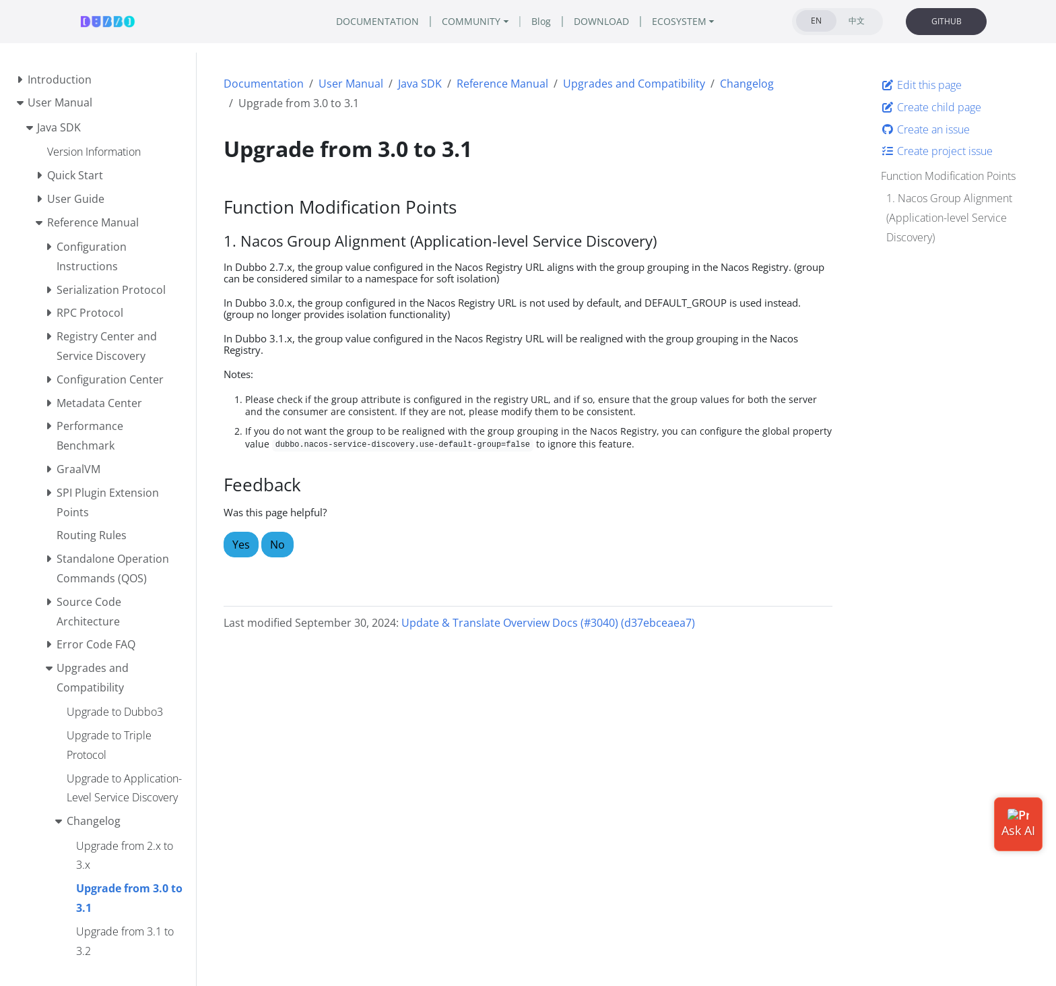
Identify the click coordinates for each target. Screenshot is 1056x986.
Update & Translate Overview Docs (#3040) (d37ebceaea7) (548, 622)
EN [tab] (816, 20)
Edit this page (921, 85)
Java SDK (420, 83)
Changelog (747, 83)
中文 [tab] (857, 20)
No (277, 544)
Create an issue (925, 129)
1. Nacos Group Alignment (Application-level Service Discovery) (949, 218)
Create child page (931, 107)
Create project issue (937, 151)
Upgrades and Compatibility (634, 83)
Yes (241, 544)
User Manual (351, 83)
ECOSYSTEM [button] (679, 21)
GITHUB (946, 21)
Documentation (264, 83)
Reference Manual (502, 83)
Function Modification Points (948, 175)
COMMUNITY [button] (471, 21)
